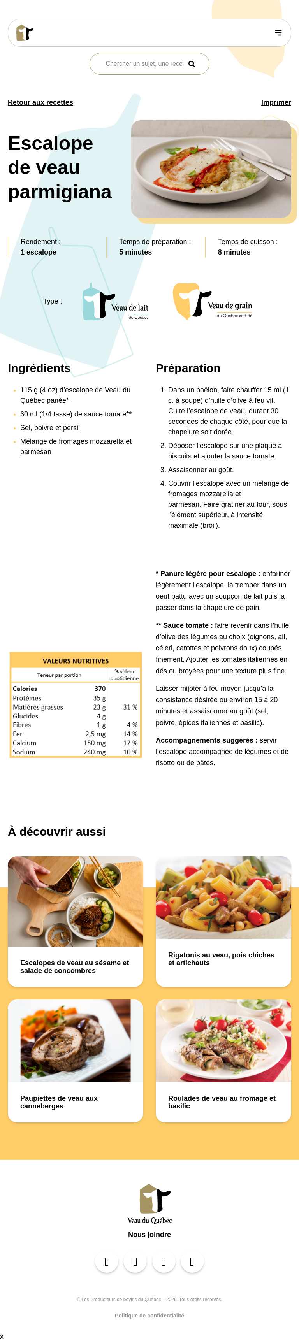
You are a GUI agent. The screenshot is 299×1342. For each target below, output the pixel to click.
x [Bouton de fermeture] (2, 1336)
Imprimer (276, 102)
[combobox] (144, 63)
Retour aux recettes (40, 102)
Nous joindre (149, 1234)
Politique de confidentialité (149, 1315)
